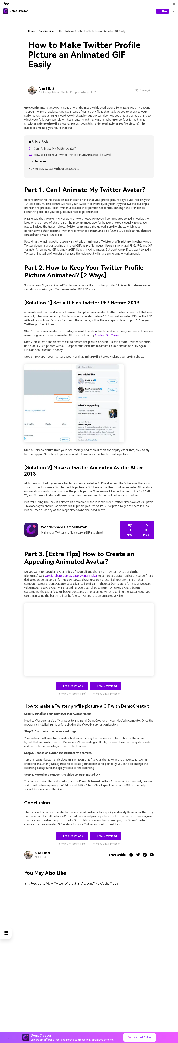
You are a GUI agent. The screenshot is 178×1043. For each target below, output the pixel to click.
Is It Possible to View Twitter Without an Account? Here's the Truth (71, 883)
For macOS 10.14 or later (106, 693)
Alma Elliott (46, 88)
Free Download (72, 685)
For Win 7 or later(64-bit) (72, 693)
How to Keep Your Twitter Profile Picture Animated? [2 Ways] (72, 154)
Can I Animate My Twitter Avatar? (55, 148)
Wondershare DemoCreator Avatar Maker (71, 575)
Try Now (162, 11)
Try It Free (129, 529)
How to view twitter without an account (53, 168)
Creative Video (47, 31)
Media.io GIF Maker (107, 335)
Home (31, 31)
